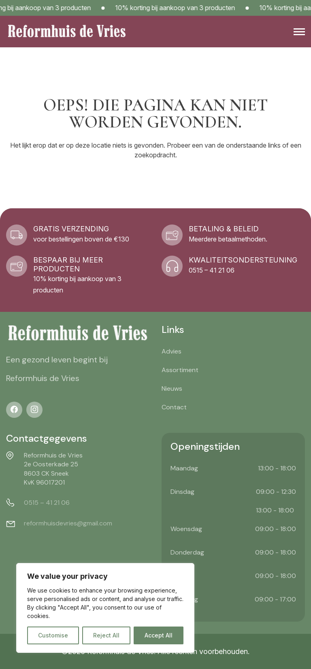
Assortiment (180, 370)
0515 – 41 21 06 (47, 502)
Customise (53, 635)
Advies (171, 351)
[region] (105, 608)
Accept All (159, 635)
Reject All (106, 635)
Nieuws (172, 388)
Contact (174, 407)
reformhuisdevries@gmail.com (68, 523)
